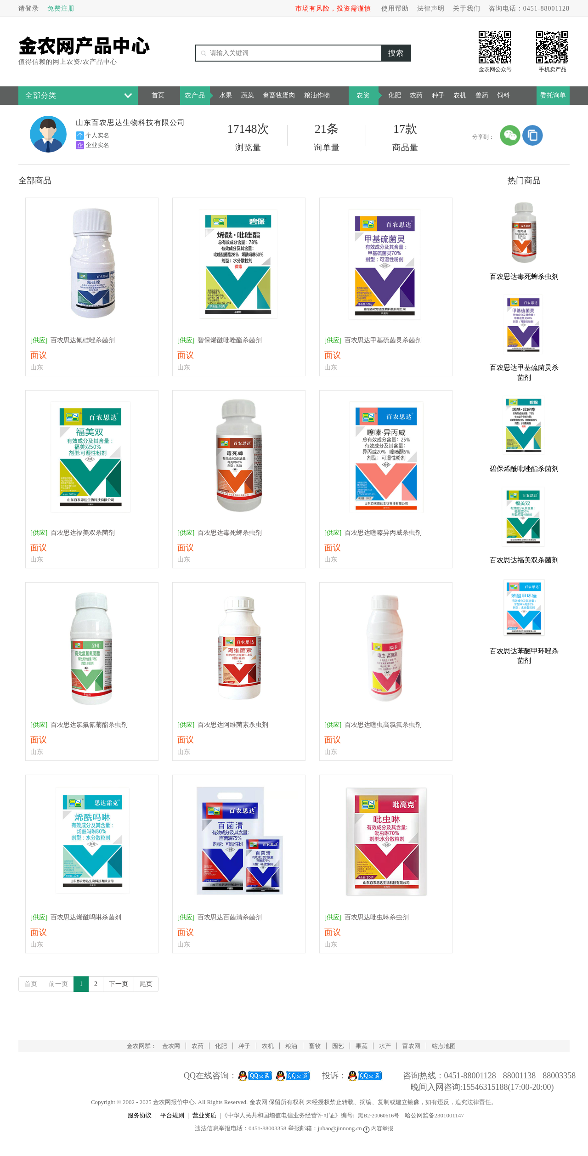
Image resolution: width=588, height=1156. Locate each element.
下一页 (118, 983)
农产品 (195, 95)
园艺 (338, 1046)
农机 (459, 95)
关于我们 (467, 8)
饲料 (503, 95)
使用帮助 (395, 8)
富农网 (411, 1046)
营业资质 (204, 1115)
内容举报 (378, 1128)
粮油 (291, 1046)
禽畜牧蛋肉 (279, 95)
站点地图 (444, 1046)
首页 (158, 95)
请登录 (28, 8)
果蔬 (362, 1046)
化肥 (394, 95)
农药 (416, 95)
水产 (385, 1046)
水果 (225, 95)
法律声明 (431, 8)
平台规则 (172, 1115)
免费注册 (61, 8)
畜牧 (315, 1046)
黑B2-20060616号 (378, 1115)
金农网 (171, 1046)
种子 (438, 95)
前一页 (58, 983)
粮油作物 (317, 95)
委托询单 (553, 95)
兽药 (481, 95)
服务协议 (140, 1115)
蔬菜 (247, 95)
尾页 (146, 983)
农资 (363, 95)
